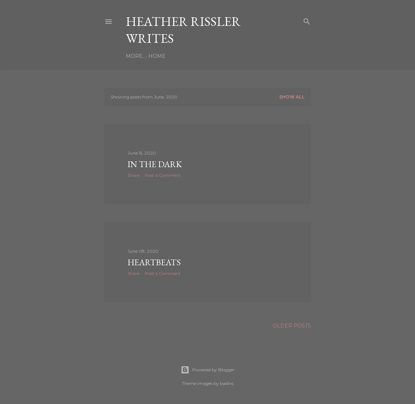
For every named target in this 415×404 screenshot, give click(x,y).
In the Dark (155, 164)
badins (227, 383)
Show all (292, 97)
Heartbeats (154, 262)
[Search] (307, 20)
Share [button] (133, 175)
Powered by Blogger (208, 370)
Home (137, 56)
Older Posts (292, 325)
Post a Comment (163, 175)
